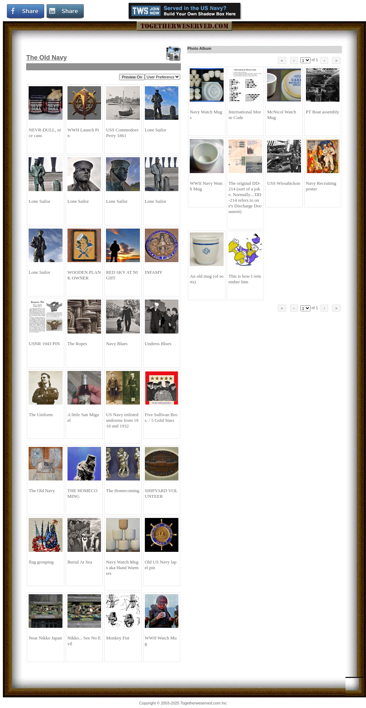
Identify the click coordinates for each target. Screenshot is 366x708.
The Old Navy (46, 57)
